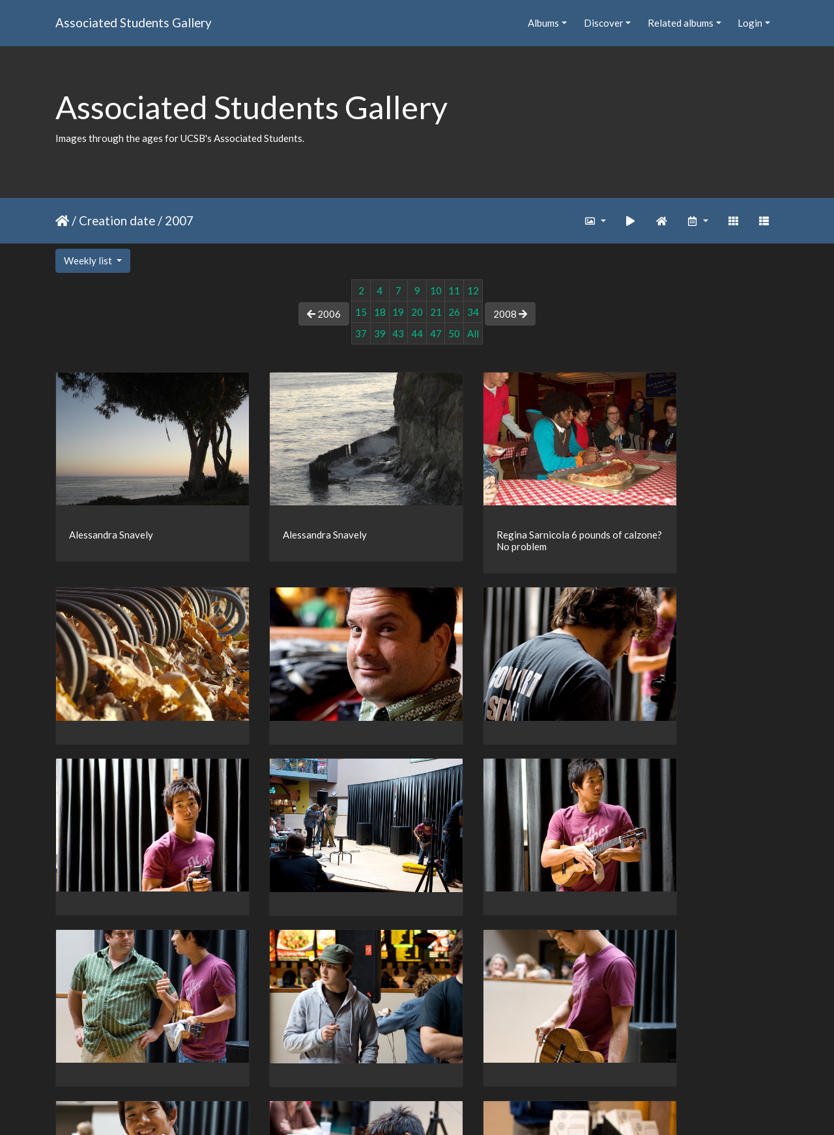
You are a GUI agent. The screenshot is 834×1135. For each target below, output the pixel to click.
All (473, 333)
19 (398, 312)
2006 (324, 314)
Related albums (680, 23)
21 (436, 312)
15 (361, 312)
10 (436, 290)
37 (361, 333)
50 (454, 333)
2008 (510, 314)
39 (380, 333)
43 (398, 333)
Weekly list (89, 260)
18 (380, 312)
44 (417, 333)
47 (436, 333)
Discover (604, 23)
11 (454, 290)
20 (417, 312)
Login (750, 23)
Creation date (117, 220)
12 (473, 290)
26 (454, 312)
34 (473, 312)
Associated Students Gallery (133, 22)
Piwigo (444, 1108)
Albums (543, 23)
